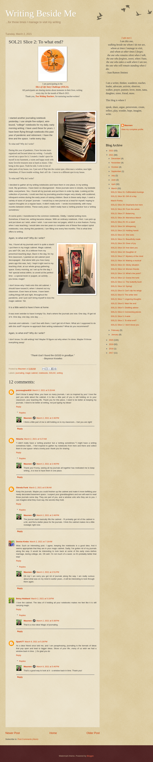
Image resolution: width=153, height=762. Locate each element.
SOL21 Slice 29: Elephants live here (127, 205)
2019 (111, 344)
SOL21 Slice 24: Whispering (123, 226)
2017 (111, 353)
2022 (111, 150)
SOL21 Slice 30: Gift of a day (123, 196)
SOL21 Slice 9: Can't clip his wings (126, 290)
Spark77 (20, 641)
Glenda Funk (22, 487)
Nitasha (19, 439)
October (115, 167)
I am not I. (127, 38)
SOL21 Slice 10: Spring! (121, 286)
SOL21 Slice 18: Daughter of (123, 252)
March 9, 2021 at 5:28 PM (36, 641)
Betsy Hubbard (23, 598)
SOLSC (52, 373)
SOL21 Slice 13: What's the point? (126, 273)
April (113, 184)
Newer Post (12, 733)
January (115, 334)
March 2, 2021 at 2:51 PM (47, 572)
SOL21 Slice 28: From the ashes (125, 209)
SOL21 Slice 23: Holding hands (124, 230)
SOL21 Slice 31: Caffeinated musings (127, 192)
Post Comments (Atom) (28, 739)
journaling (20, 373)
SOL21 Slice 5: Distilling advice (124, 307)
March (114, 188)
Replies (22, 412)
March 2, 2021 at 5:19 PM (42, 598)
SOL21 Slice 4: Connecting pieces (126, 312)
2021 (111, 155)
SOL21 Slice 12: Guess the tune (125, 278)
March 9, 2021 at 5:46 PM (47, 666)
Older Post (93, 733)
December (116, 158)
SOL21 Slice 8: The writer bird (124, 295)
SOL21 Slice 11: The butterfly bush (126, 282)
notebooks (43, 373)
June (113, 180)
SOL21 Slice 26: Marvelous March (126, 217)
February (115, 330)
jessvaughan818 (23, 390)
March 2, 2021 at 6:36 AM (40, 487)
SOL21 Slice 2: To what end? (123, 320)
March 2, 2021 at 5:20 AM (43, 390)
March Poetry (117, 200)
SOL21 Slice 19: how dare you (124, 248)
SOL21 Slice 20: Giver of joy (123, 243)
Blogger (90, 756)
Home (53, 733)
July (113, 175)
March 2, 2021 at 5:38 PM (47, 621)
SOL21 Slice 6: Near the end (123, 303)
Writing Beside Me (40, 13)
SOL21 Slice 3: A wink (120, 316)
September (116, 171)
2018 (111, 348)
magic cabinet (31, 373)
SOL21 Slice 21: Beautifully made (125, 239)
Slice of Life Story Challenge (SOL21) (52, 87)
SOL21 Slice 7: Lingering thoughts (126, 299)
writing (60, 373)
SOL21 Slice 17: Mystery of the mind (127, 256)
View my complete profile (132, 129)
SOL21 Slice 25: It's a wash (123, 222)
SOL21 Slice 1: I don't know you (125, 325)
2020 (111, 340)
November (116, 163)
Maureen (28, 418)
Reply (18, 407)
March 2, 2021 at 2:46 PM (47, 418)
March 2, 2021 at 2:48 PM (47, 515)
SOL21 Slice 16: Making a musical (126, 260)
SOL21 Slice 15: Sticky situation (125, 265)
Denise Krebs (22, 541)
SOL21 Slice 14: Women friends (125, 269)
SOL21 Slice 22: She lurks (122, 235)
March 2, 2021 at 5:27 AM (35, 439)
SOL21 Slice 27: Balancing (122, 213)
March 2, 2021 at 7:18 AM (41, 541)
